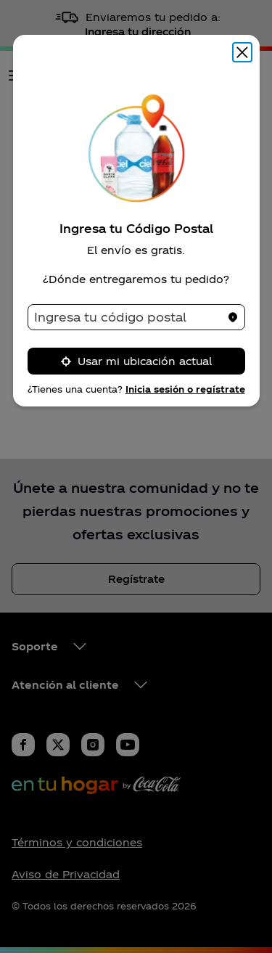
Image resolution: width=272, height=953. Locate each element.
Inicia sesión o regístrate (185, 389)
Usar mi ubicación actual (136, 361)
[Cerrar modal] (242, 52)
